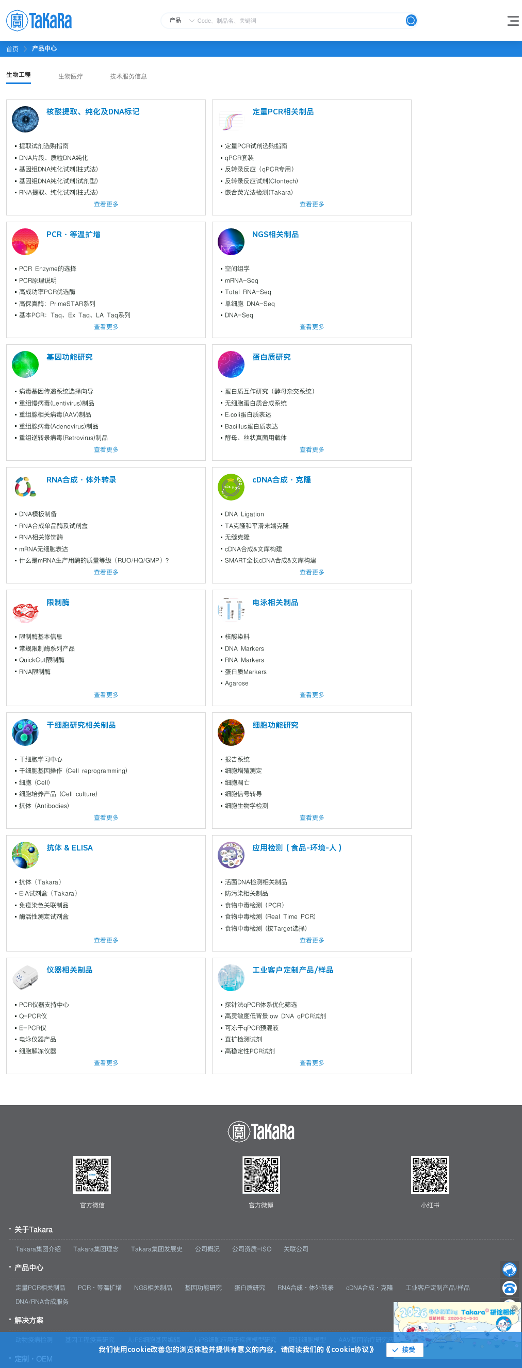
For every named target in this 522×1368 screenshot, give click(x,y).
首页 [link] (12, 49)
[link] (44, 48)
